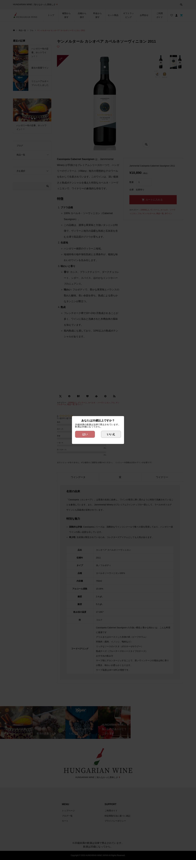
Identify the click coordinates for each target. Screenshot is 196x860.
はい (85, 434)
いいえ (111, 434)
